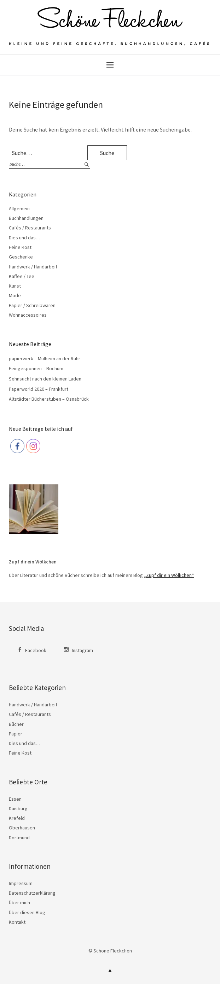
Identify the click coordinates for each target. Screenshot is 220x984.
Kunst (15, 286)
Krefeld (17, 818)
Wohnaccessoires (28, 315)
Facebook (35, 650)
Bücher (16, 724)
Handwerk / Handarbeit (33, 266)
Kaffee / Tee (21, 276)
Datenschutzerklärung (32, 893)
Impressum (21, 883)
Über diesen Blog (27, 912)
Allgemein (19, 208)
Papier (15, 733)
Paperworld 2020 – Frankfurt (38, 389)
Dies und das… (24, 237)
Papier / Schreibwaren (32, 305)
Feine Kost (20, 247)
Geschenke (21, 257)
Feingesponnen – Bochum (36, 368)
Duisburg (18, 808)
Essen (15, 799)
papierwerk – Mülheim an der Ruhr (44, 358)
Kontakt (17, 922)
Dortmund (19, 837)
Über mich (19, 902)
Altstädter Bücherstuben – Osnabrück (49, 399)
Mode (15, 295)
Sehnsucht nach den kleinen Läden (45, 379)
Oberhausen (22, 827)
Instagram (82, 650)
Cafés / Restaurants (30, 227)
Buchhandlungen (26, 218)
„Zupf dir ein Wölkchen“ (169, 575)
